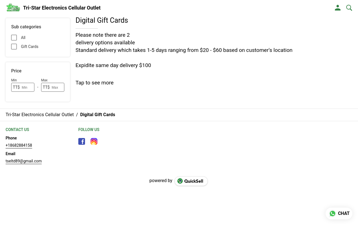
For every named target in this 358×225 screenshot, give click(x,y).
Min (14, 80)
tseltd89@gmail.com (24, 161)
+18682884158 (19, 145)
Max (44, 80)
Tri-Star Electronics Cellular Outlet (62, 8)
